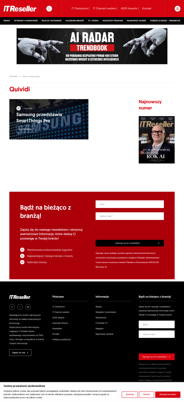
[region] (92, 392)
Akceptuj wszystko (167, 395)
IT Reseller (13, 76)
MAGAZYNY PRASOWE (113, 21)
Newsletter (57, 329)
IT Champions (58, 307)
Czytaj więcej (25, 129)
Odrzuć (146, 395)
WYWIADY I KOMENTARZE (26, 21)
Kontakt (146, 8)
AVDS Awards (58, 318)
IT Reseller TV (102, 323)
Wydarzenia (101, 318)
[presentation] (117, 229)
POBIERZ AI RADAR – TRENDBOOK (165, 21)
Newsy (99, 307)
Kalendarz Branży (60, 323)
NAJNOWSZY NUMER (136, 21)
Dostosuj (130, 395)
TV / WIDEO (93, 21)
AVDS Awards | (130, 8)
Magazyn (100, 329)
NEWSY (7, 21)
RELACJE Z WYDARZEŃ (52, 21)
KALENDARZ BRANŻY (75, 21)
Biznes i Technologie (31, 76)
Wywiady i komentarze (106, 312)
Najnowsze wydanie (105, 334)
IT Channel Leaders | (105, 8)
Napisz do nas (18, 353)
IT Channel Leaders (60, 312)
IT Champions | (80, 8)
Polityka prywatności (61, 340)
